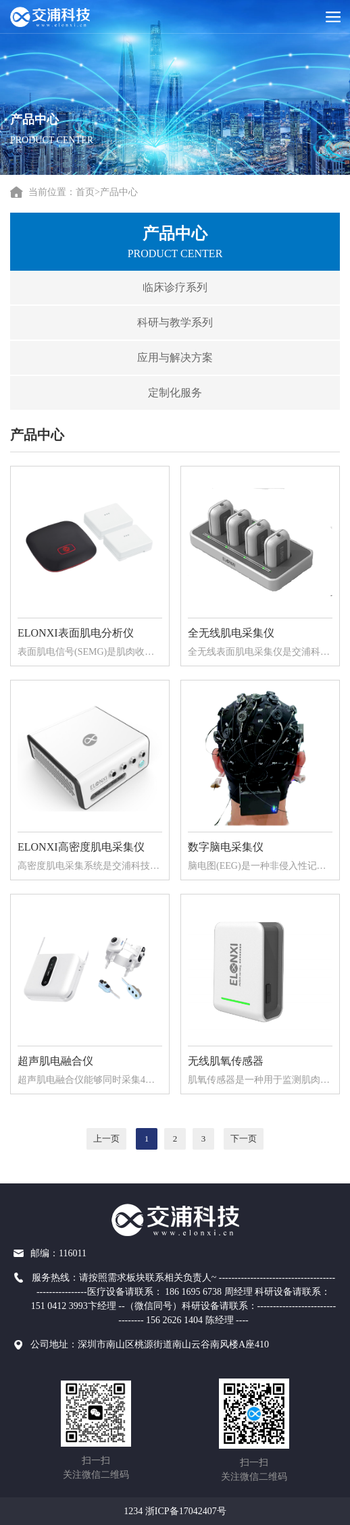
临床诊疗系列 (165, 287)
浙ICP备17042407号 (185, 1511)
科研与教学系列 (165, 322)
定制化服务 (166, 392)
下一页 (244, 1138)
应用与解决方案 (165, 357)
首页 (85, 193)
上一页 (107, 1138)
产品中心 (119, 193)
